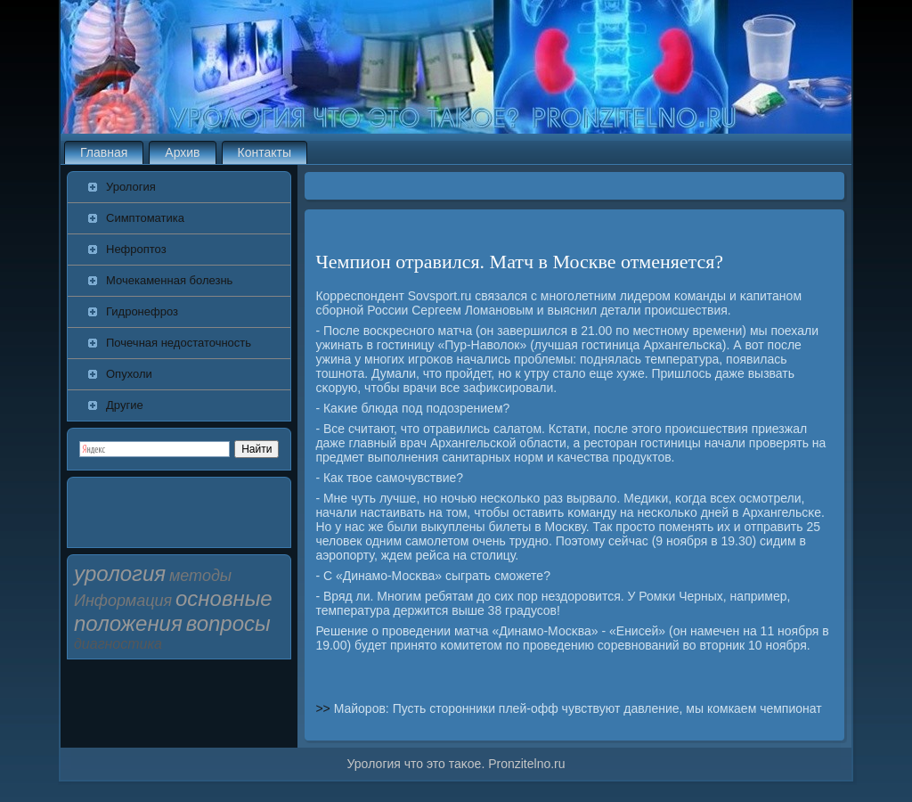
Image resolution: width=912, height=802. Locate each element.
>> (324, 708)
